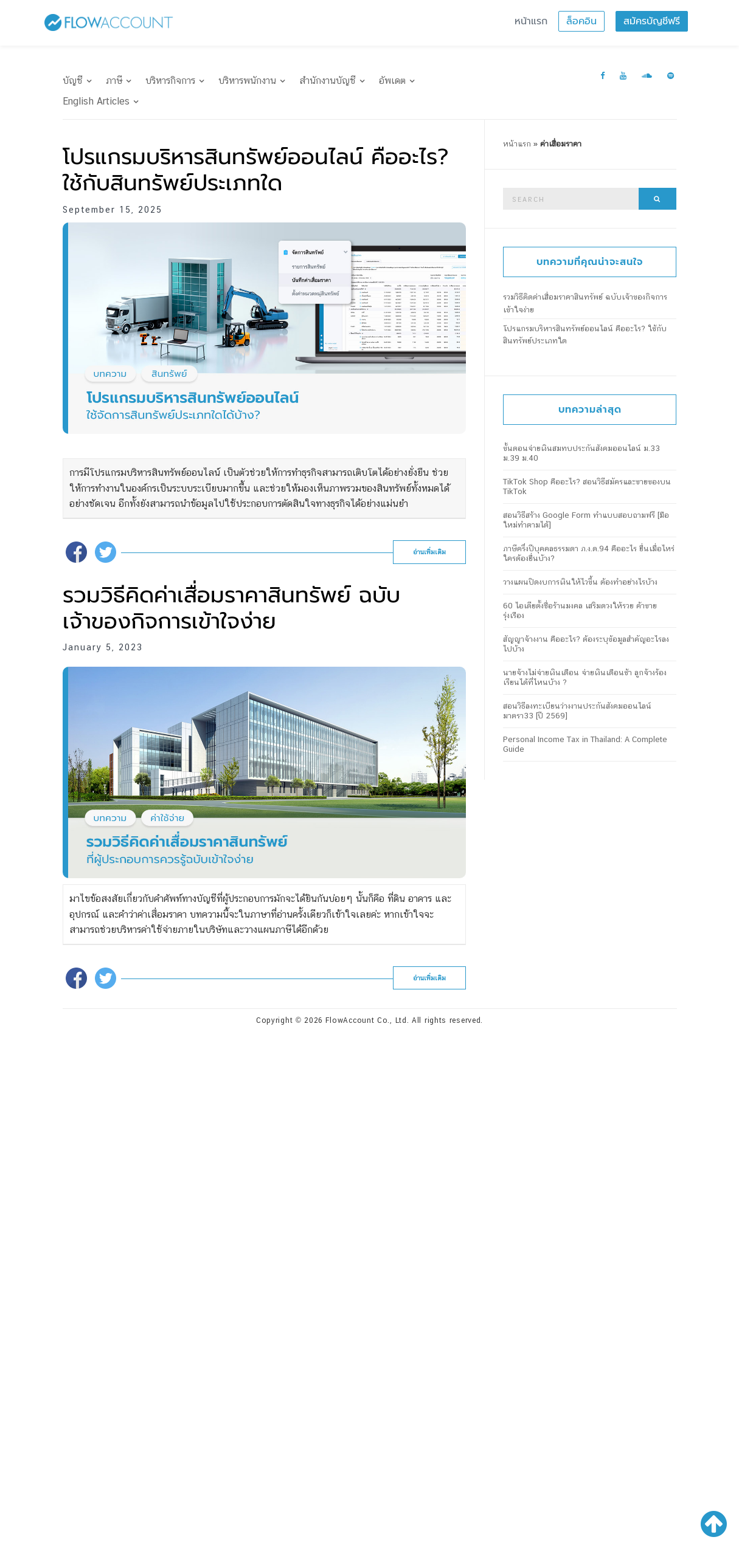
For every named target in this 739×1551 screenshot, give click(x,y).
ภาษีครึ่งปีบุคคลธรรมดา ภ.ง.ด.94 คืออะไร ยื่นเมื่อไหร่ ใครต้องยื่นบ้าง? (589, 553)
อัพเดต (392, 80)
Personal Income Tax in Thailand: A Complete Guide (585, 744)
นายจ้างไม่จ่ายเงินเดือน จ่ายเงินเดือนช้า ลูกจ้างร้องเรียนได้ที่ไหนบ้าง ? (585, 677)
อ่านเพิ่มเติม (429, 552)
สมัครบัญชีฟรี (651, 21)
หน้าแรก (531, 21)
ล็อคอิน (581, 21)
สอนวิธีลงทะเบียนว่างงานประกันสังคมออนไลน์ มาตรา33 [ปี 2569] (577, 710)
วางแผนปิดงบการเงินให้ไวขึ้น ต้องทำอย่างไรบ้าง (580, 581)
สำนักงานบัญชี (327, 80)
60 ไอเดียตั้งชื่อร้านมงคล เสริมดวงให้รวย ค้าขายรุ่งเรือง (580, 610)
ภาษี (114, 80)
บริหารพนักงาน (247, 80)
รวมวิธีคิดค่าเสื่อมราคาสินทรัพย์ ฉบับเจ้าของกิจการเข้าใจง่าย (231, 608)
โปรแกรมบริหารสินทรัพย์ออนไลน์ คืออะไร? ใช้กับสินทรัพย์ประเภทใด (256, 169)
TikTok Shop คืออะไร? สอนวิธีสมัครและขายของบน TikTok (587, 486)
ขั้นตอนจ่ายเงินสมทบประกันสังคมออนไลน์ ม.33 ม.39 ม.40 (581, 453)
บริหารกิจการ (170, 80)
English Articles (96, 101)
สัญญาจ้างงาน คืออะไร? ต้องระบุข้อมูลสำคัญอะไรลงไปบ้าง (586, 643)
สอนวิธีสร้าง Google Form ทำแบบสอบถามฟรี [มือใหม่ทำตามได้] (586, 520)
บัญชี (73, 80)
